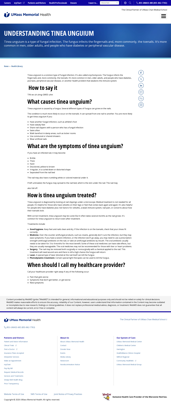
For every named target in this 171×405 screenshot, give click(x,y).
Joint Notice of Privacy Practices (68, 394)
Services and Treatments (150, 15)
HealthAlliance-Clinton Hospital (128, 353)
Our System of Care (126, 338)
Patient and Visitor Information (16, 341)
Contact (63, 345)
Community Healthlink (125, 360)
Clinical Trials (10, 345)
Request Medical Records (14, 372)
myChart (19, 3)
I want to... (92, 2)
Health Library (17, 66)
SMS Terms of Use (39, 394)
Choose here (109, 3)
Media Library (65, 357)
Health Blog (13, 380)
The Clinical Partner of (143, 319)
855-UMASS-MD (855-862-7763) (153, 2)
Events (62, 353)
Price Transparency (11, 383)
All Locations (102, 15)
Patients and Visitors (37, 2)
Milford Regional (123, 357)
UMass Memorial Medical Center (129, 341)
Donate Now (65, 349)
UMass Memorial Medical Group (129, 364)
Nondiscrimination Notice (70, 364)
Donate (73, 2)
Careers (7, 2)
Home (6, 66)
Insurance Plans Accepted (14, 353)
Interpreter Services (11, 357)
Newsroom (64, 361)
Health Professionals (58, 2)
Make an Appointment (12, 361)
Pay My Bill (8, 368)
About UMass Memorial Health (72, 341)
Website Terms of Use (14, 394)
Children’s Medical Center (126, 345)
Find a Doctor (124, 15)
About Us (64, 338)
